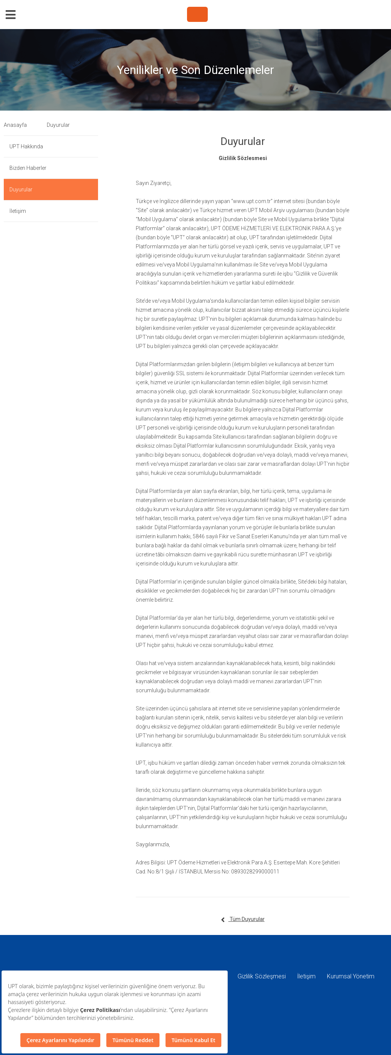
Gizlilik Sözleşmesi (262, 976)
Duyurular (58, 125)
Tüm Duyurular (243, 920)
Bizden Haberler (27, 168)
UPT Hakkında (26, 146)
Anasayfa (15, 125)
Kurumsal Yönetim (350, 976)
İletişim (17, 211)
